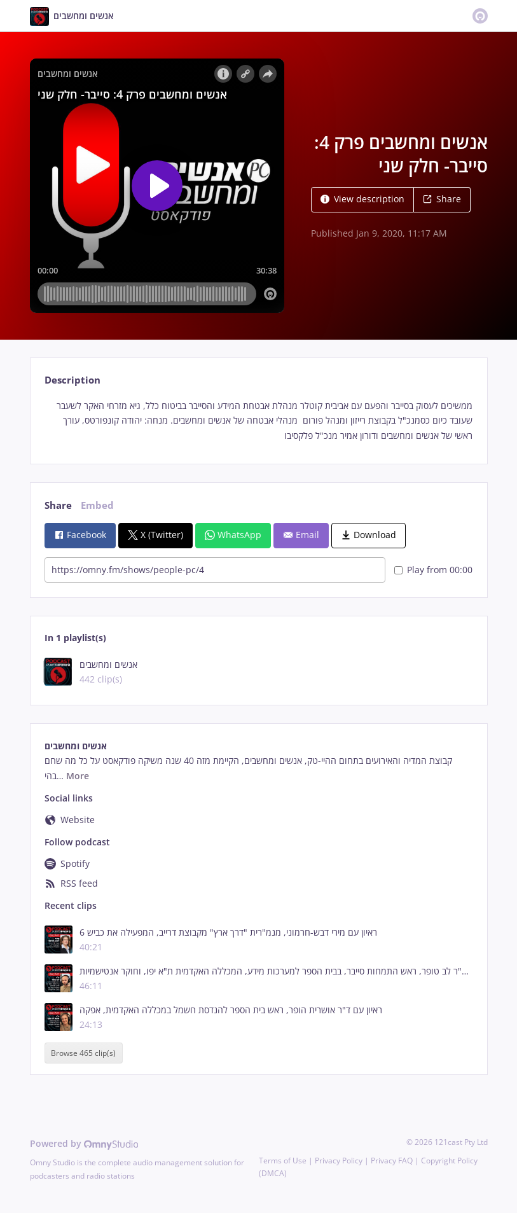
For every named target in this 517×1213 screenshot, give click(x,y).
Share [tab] (58, 505)
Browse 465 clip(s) (83, 1053)
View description (362, 199)
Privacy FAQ (392, 1160)
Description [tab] (72, 380)
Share (442, 199)
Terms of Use (283, 1160)
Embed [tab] (97, 505)
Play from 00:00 (433, 570)
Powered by (84, 1143)
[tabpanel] (258, 420)
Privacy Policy (338, 1160)
